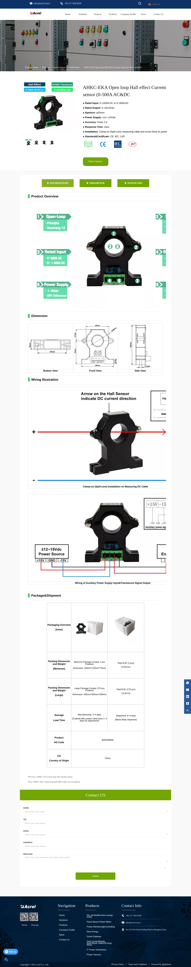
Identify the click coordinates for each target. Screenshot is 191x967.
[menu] (113, 14)
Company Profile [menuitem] (128, 14)
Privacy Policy (117, 964)
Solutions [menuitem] (83, 14)
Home (35, 67)
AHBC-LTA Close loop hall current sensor (54, 777)
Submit (95, 876)
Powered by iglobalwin (161, 964)
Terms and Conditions (137, 964)
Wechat (24, 925)
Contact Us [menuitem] (158, 14)
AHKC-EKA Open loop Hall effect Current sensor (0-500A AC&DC (112, 67)
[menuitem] (113, 14)
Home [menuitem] (68, 14)
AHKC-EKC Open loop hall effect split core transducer (56, 782)
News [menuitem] (143, 14)
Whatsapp (34, 925)
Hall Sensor (74, 67)
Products (46, 67)
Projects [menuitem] (97, 14)
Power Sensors (59, 67)
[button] (113, 14)
